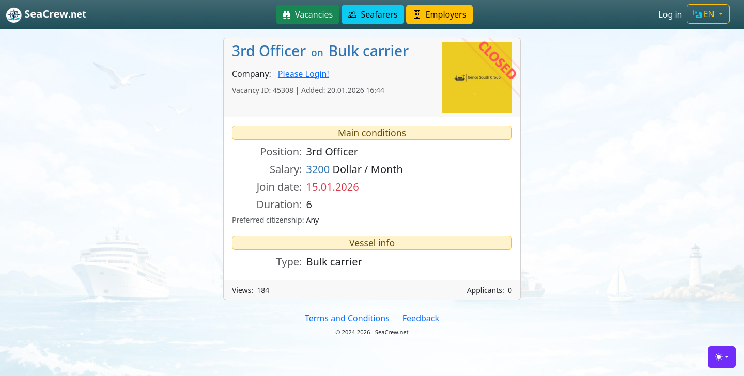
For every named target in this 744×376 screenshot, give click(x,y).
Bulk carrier (334, 262)
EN (705, 14)
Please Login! (303, 74)
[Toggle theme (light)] (722, 357)
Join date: (279, 187)
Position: (281, 152)
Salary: (286, 169)
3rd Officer (332, 152)
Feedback (420, 318)
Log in (670, 14)
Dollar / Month (354, 169)
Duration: (279, 204)
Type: (289, 262)
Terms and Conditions (347, 318)
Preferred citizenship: (267, 220)
